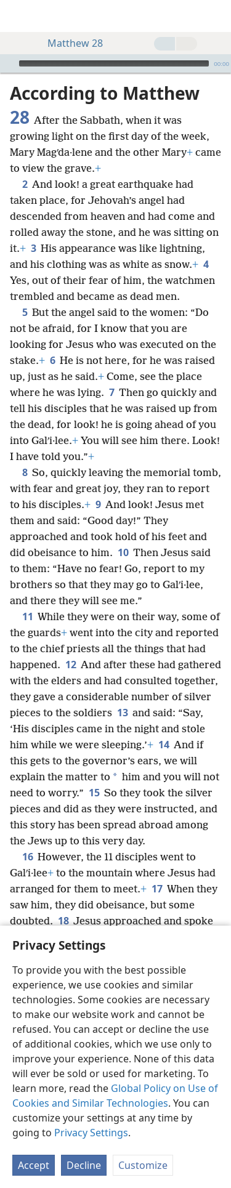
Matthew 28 (69, 43)
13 (122, 712)
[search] (215, 16)
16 (27, 856)
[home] (18, 16)
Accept (33, 1165)
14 (163, 744)
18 (63, 920)
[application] (115, 63)
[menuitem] (18, 16)
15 (94, 792)
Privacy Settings (91, 1132)
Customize (143, 1165)
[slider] (114, 63)
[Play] (8, 63)
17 (156, 888)
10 (123, 552)
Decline (84, 1165)
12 (70, 664)
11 (27, 616)
